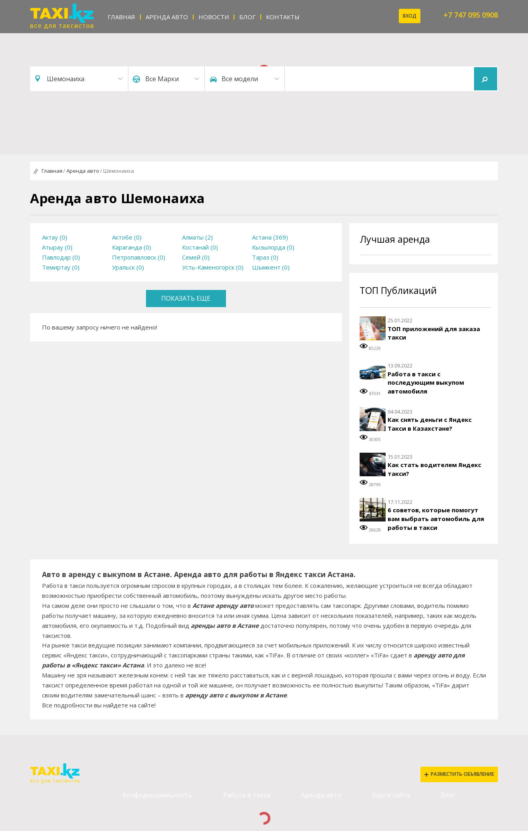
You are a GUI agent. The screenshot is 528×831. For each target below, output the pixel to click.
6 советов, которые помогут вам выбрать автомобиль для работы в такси (436, 518)
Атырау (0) (57, 247)
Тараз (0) (265, 257)
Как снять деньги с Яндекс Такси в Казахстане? (430, 424)
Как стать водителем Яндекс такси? (434, 469)
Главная (121, 17)
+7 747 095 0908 (471, 15)
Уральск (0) (128, 267)
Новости (213, 17)
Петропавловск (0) (138, 257)
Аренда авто (167, 17)
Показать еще (185, 298)
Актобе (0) (127, 237)
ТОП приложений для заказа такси (434, 333)
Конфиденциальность (157, 795)
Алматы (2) (197, 237)
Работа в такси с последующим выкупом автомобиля (426, 382)
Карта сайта (391, 795)
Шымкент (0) (271, 267)
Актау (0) (54, 237)
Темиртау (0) (61, 267)
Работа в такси (246, 795)
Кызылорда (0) (273, 247)
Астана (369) (270, 237)
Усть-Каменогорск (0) (213, 267)
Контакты (283, 17)
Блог (247, 17)
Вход (409, 15)
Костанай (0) (200, 247)
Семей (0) (196, 257)
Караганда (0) (131, 247)
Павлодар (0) (61, 257)
